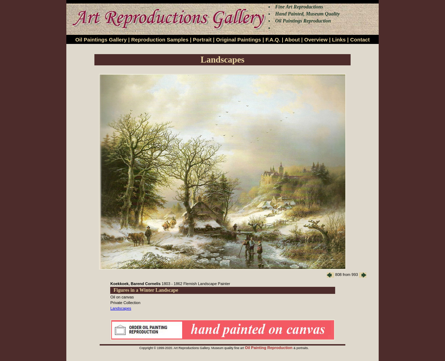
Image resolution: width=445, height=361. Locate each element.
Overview (316, 40)
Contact (360, 40)
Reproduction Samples (159, 40)
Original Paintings (238, 40)
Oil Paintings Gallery (101, 40)
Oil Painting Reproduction (269, 348)
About (292, 40)
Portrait (202, 40)
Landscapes (121, 308)
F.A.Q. (272, 40)
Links (339, 40)
